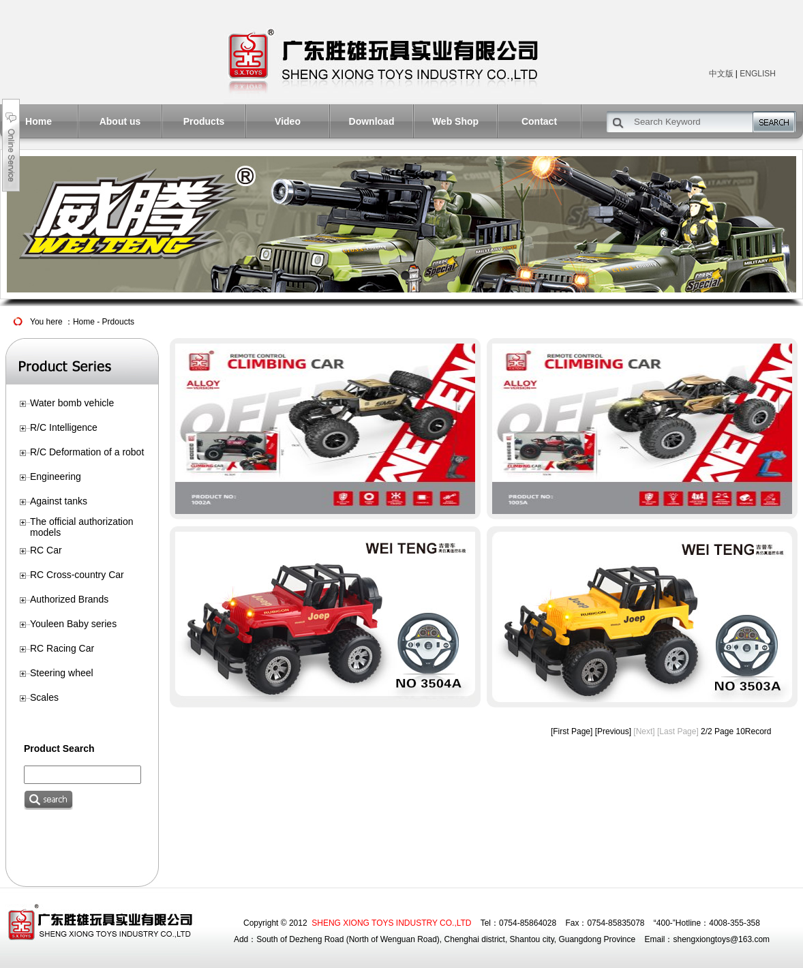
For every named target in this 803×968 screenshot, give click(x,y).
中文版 (721, 73)
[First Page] (571, 731)
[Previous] (613, 731)
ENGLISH (758, 73)
